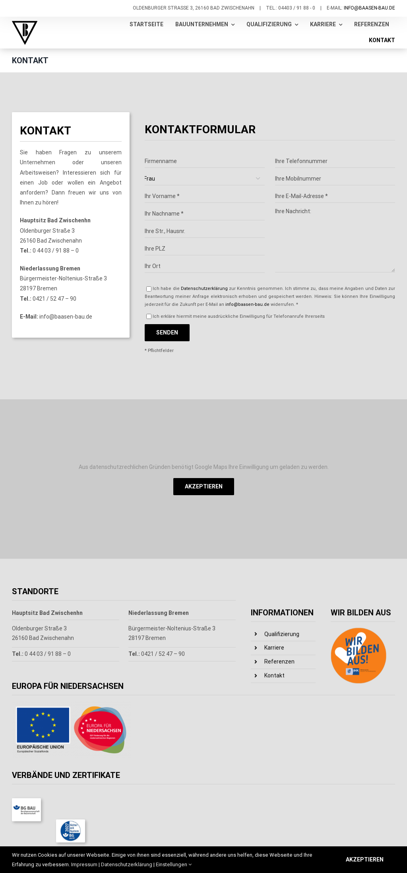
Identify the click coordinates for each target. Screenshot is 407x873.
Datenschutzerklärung (204, 357)
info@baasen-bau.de (369, 8)
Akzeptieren (204, 486)
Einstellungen (174, 864)
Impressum (84, 864)
